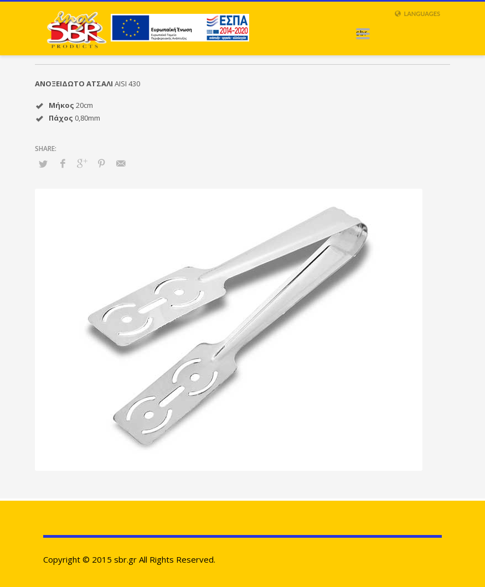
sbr (361, 33)
